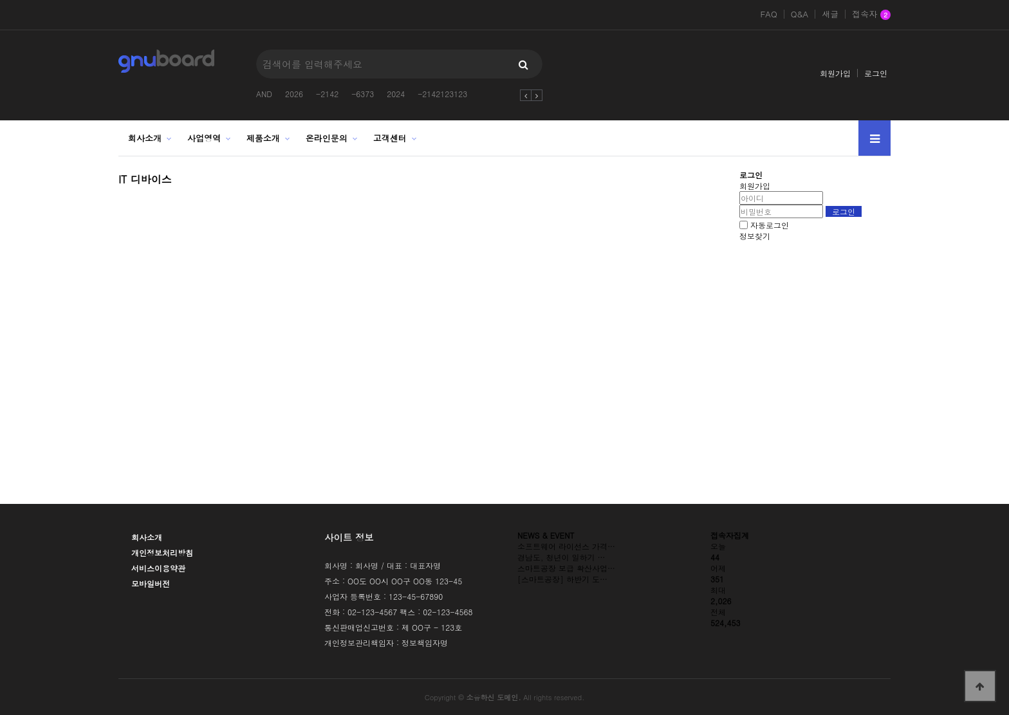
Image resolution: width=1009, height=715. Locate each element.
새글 (830, 14)
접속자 (871, 15)
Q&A (800, 14)
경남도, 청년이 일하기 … (561, 557)
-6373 (362, 93)
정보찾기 (754, 235)
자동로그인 (769, 224)
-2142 (327, 93)
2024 (396, 93)
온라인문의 (326, 138)
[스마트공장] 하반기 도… (562, 578)
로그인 (875, 73)
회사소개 (145, 138)
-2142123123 (442, 93)
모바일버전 (150, 583)
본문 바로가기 (0, 0)
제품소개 (263, 138)
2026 (294, 93)
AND (264, 93)
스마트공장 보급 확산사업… (566, 567)
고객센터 (390, 138)
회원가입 (835, 73)
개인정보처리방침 (162, 552)
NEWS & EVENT (546, 535)
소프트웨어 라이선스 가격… (566, 546)
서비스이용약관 (158, 567)
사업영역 (204, 138)
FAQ (768, 14)
